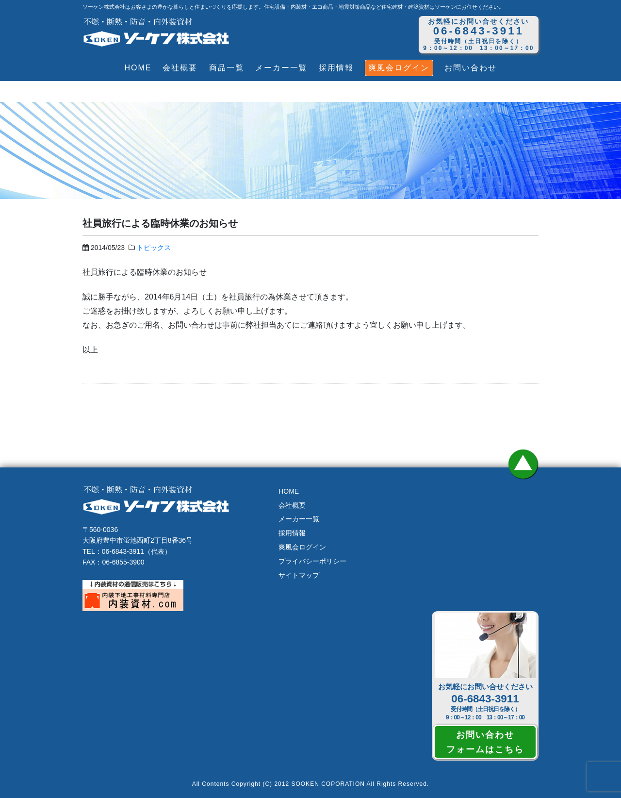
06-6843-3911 (485, 699)
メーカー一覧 (281, 68)
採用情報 (336, 68)
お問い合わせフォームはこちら (485, 742)
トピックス (154, 247)
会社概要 (180, 68)
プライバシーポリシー (312, 561)
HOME (137, 68)
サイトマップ (298, 575)
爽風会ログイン (398, 68)
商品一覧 (226, 68)
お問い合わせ (470, 68)
